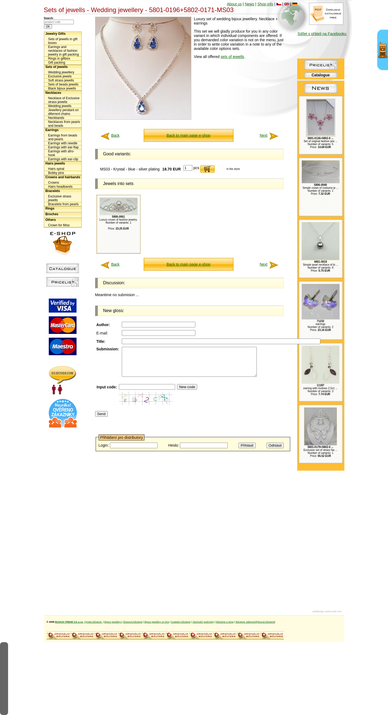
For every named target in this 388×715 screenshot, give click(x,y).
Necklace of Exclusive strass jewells (64, 100)
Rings (50, 208)
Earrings (52, 130)
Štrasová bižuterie (132, 622)
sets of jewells (232, 56)
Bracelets (53, 191)
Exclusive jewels (60, 76)
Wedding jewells (60, 106)
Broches (52, 214)
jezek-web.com (333, 611)
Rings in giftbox (59, 58)
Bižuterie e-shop (225, 622)
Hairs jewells (55, 163)
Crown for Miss (59, 225)
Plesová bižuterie (265, 622)
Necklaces (53, 93)
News (249, 4)
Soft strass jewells (61, 80)
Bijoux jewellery (113, 622)
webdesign (318, 611)
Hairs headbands (60, 187)
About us (234, 4)
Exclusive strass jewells (59, 198)
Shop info (265, 4)
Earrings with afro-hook (61, 153)
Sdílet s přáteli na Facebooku (321, 34)
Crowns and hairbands (63, 177)
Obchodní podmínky (203, 622)
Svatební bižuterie (180, 622)
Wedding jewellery (61, 72)
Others (51, 220)
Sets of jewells (57, 67)
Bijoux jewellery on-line (156, 622)
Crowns (53, 182)
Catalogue (320, 75)
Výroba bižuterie (93, 622)
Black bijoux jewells (62, 88)
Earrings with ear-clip (63, 159)
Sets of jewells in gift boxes (63, 41)
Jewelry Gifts (56, 34)
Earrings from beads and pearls (62, 137)
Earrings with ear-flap (63, 147)
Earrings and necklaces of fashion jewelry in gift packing (63, 50)
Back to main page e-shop (188, 135)
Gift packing (56, 62)
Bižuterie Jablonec (245, 622)
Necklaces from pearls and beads (64, 124)
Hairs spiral (56, 169)
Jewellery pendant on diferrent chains (63, 112)
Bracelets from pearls (63, 204)
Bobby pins (56, 173)
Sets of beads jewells (63, 84)
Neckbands (56, 118)
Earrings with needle (63, 143)
